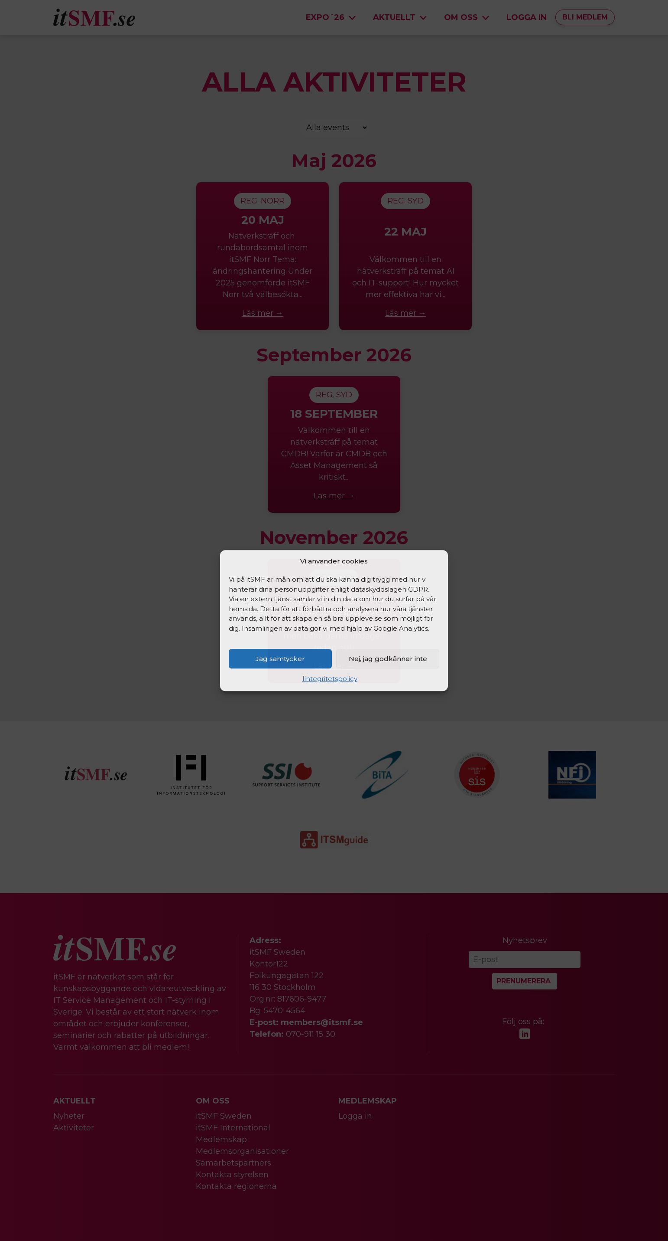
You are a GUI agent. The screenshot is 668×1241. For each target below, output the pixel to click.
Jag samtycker (280, 659)
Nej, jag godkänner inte (388, 659)
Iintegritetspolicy (329, 679)
